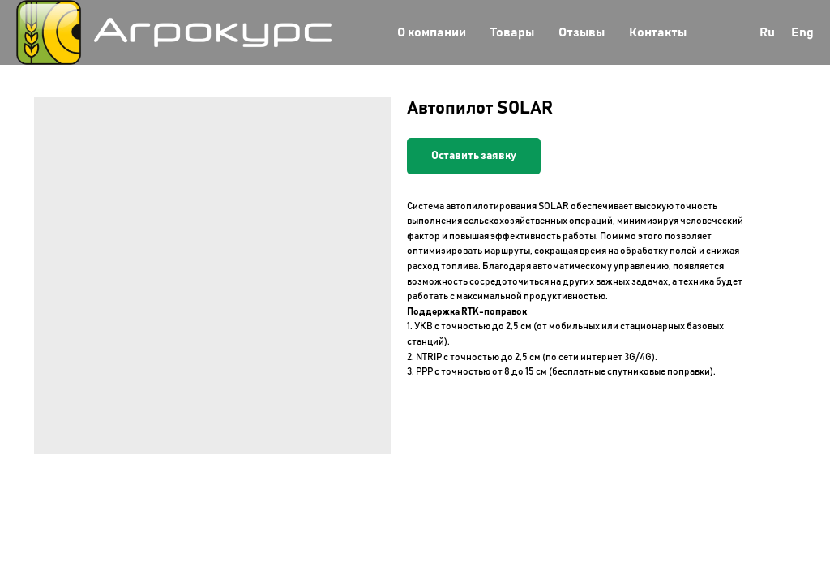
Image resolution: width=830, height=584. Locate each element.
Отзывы (581, 32)
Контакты (658, 32)
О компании (431, 32)
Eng (802, 32)
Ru (767, 32)
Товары (512, 32)
